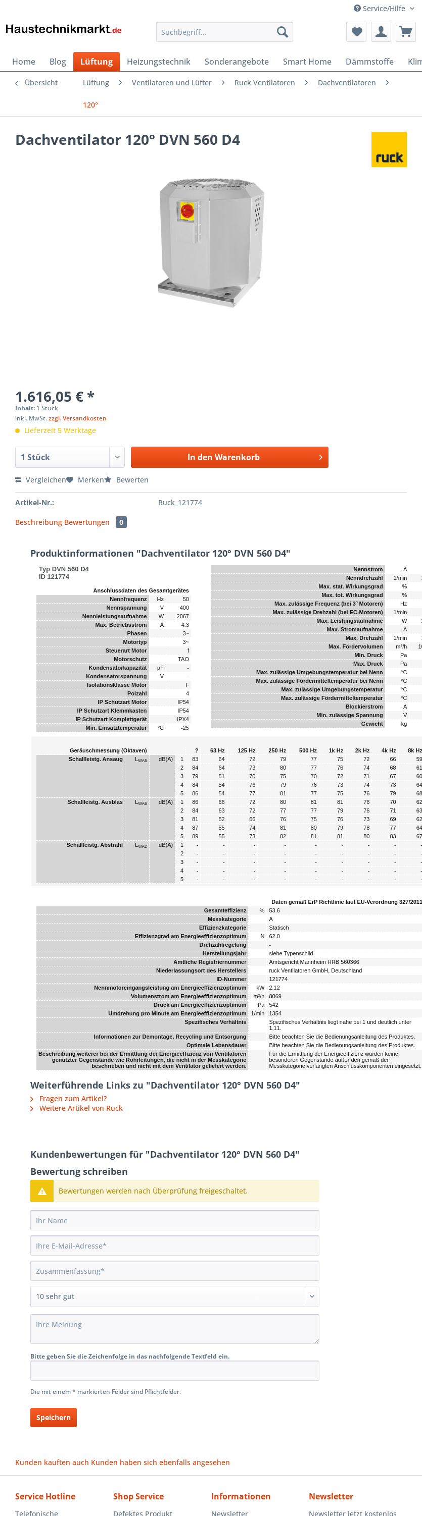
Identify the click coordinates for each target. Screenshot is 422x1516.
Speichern (53, 1417)
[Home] (23, 61)
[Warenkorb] (406, 32)
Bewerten (126, 479)
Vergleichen (40, 479)
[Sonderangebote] (237, 61)
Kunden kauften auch (52, 1462)
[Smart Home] (307, 61)
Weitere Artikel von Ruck (76, 1108)
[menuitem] (224, 36)
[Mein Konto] (381, 32)
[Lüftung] (96, 61)
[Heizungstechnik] (159, 61)
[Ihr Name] (174, 1220)
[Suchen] (282, 32)
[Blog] (57, 61)
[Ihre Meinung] (174, 1329)
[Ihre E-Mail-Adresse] (174, 1245)
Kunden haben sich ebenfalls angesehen (160, 1462)
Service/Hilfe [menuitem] (380, 8)
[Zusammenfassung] (174, 1271)
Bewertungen (95, 522)
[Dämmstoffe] (370, 61)
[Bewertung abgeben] (174, 1296)
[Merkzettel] (356, 32)
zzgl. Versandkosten (78, 418)
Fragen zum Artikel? (68, 1098)
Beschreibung (38, 522)
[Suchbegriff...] (224, 32)
